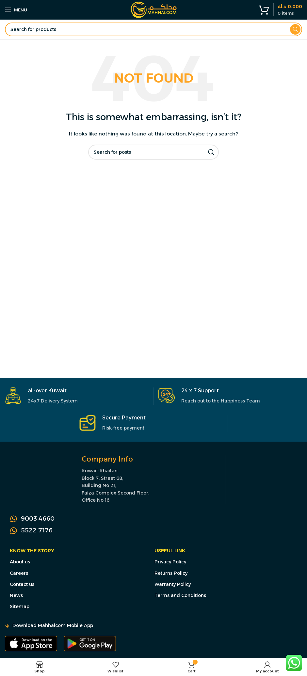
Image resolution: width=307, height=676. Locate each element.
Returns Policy (170, 573)
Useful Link (169, 551)
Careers (19, 573)
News (16, 595)
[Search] (153, 29)
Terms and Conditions (180, 595)
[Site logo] (153, 9)
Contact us (22, 584)
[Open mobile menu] (16, 9)
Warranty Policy (172, 584)
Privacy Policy (170, 562)
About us (20, 562)
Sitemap (19, 606)
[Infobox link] (76, 396)
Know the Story (32, 551)
